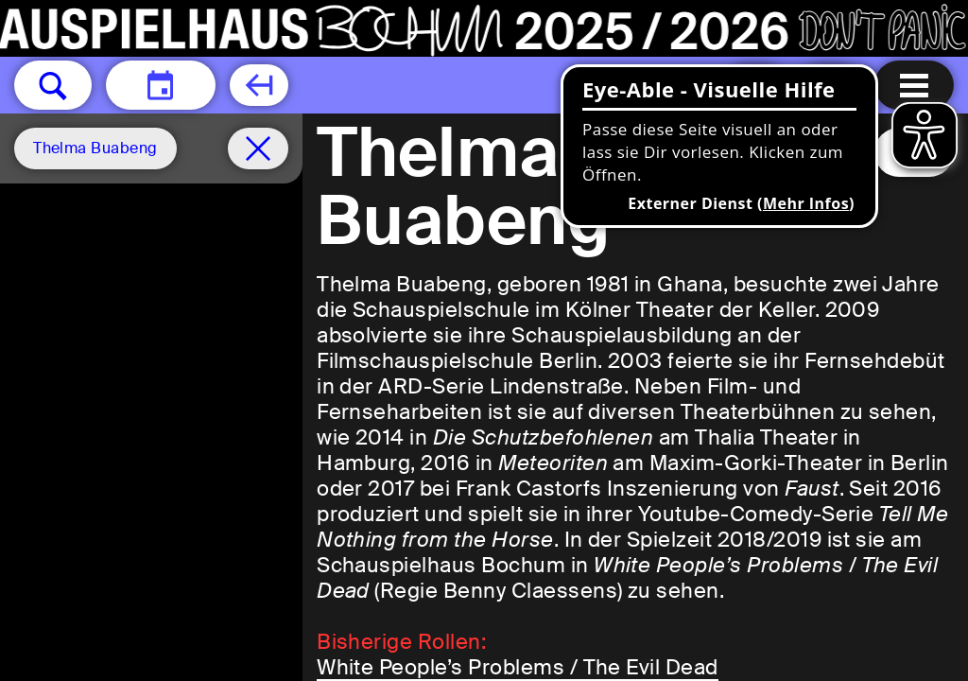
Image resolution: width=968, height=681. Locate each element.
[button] (53, 85)
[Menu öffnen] (914, 85)
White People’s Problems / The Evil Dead (517, 667)
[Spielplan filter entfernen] (258, 148)
